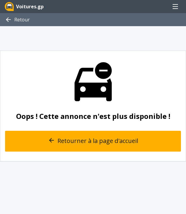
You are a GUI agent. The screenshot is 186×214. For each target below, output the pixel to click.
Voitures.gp (24, 6)
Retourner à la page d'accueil (93, 141)
